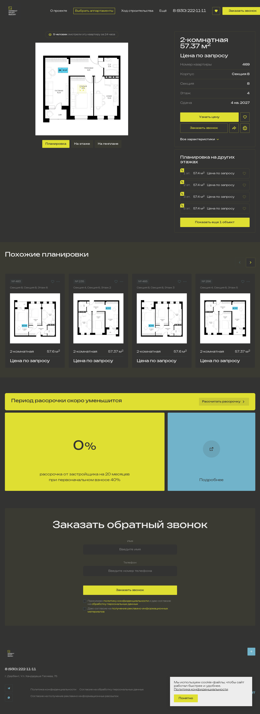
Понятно (186, 698)
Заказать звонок (204, 128)
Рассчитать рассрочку (224, 401)
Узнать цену (209, 117)
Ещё (163, 11)
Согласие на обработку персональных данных (111, 690)
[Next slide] (250, 262)
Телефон (130, 563)
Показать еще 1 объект (215, 222)
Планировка (55, 144)
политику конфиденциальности (126, 601)
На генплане (108, 144)
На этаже (82, 144)
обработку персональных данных (115, 604)
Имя (130, 541)
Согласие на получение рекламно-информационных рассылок (75, 696)
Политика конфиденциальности (53, 690)
